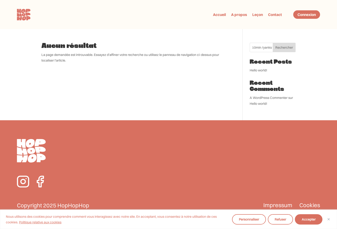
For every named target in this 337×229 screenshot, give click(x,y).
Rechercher (284, 47)
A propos (239, 14)
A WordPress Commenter (269, 98)
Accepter (309, 219)
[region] (168, 219)
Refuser (280, 219)
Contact (275, 14)
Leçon (257, 14)
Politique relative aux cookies (40, 222)
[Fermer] (328, 219)
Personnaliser (249, 219)
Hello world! (258, 70)
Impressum (277, 205)
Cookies (309, 205)
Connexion (306, 14)
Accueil (219, 14)
